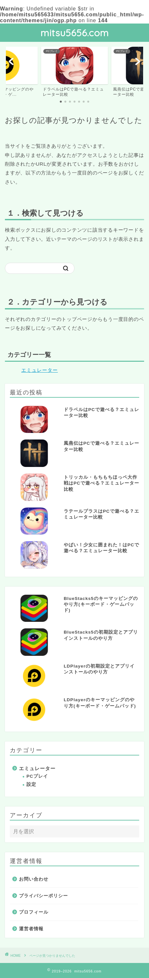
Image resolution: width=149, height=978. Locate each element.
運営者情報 (31, 928)
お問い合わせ (33, 879)
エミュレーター (39, 370)
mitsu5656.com (75, 33)
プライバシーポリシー (43, 895)
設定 (31, 784)
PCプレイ (37, 776)
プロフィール (33, 912)
